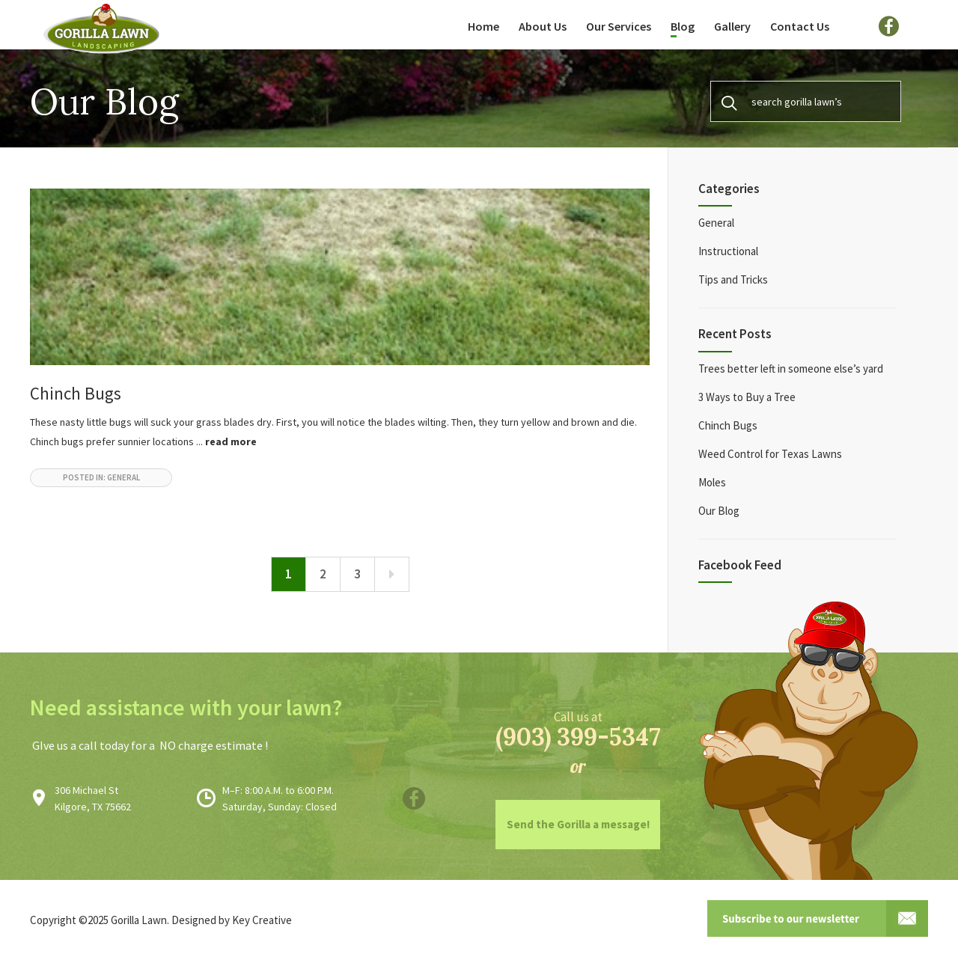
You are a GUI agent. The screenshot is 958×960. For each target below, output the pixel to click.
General (716, 222)
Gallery (732, 26)
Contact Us (799, 26)
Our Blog (718, 511)
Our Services (618, 26)
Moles (712, 482)
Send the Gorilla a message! (578, 824)
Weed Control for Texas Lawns (770, 454)
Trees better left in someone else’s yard (790, 368)
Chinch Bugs (75, 393)
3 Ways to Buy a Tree (747, 397)
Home (483, 26)
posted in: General (101, 477)
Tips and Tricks (733, 279)
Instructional (728, 251)
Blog (683, 26)
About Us (543, 26)
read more (231, 441)
